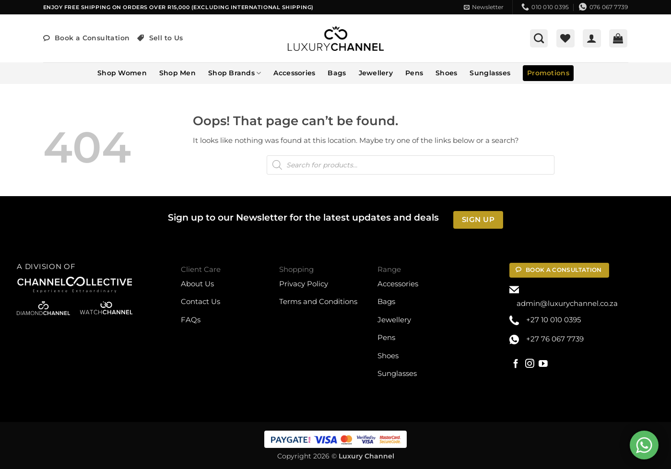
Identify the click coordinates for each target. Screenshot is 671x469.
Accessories (294, 73)
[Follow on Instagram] (529, 364)
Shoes (446, 73)
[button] (484, 7)
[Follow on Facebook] (515, 364)
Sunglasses (490, 73)
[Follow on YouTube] (543, 364)
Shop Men (177, 73)
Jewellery (376, 73)
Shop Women (122, 73)
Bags (337, 73)
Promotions (548, 73)
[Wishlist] (565, 38)
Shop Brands (234, 73)
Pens (414, 73)
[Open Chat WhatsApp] (644, 445)
